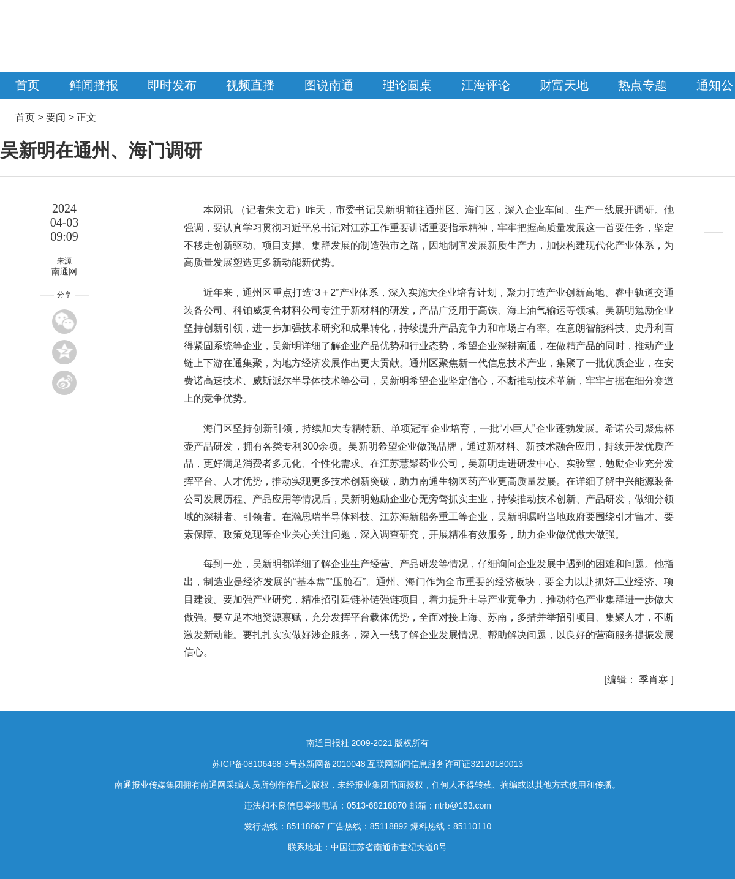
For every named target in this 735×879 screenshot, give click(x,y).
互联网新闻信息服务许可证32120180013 (445, 764)
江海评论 (485, 85)
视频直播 (250, 85)
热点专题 (642, 85)
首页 (27, 85)
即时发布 (172, 85)
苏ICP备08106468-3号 (255, 764)
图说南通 (328, 85)
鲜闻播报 (93, 85)
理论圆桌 (407, 85)
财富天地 (564, 85)
